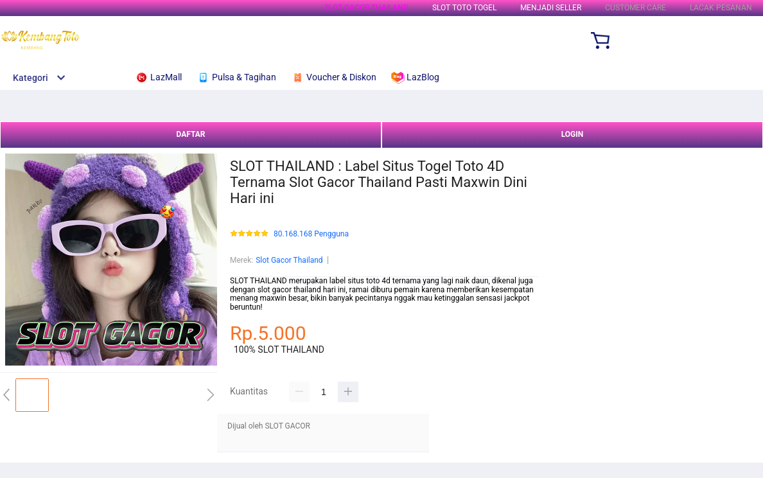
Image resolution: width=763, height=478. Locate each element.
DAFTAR (190, 134)
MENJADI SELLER (550, 7)
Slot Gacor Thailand (289, 260)
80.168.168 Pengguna (311, 234)
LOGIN (572, 134)
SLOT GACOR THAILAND (366, 7)
